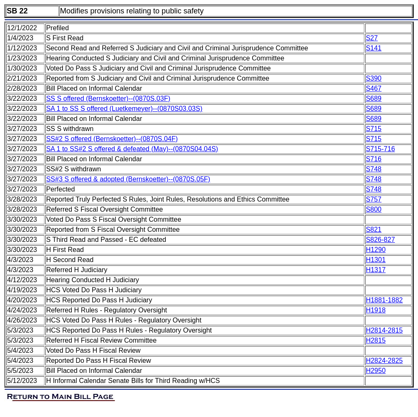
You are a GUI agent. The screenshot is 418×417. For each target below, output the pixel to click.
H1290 (376, 249)
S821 (373, 229)
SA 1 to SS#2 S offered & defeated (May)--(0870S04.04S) (132, 148)
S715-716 (380, 148)
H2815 (376, 340)
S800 (373, 209)
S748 (373, 169)
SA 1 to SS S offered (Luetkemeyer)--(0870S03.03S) (124, 108)
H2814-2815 (384, 330)
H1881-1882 (384, 300)
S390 (373, 78)
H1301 (376, 259)
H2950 (376, 370)
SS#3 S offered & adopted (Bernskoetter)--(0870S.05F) (128, 179)
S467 (373, 88)
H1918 (376, 310)
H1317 (376, 269)
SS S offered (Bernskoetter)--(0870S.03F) (108, 98)
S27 (372, 38)
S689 (373, 98)
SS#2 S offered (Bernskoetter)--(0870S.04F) (112, 138)
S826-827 (380, 239)
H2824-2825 (384, 360)
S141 (373, 48)
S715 (373, 128)
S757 (373, 199)
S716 (373, 159)
